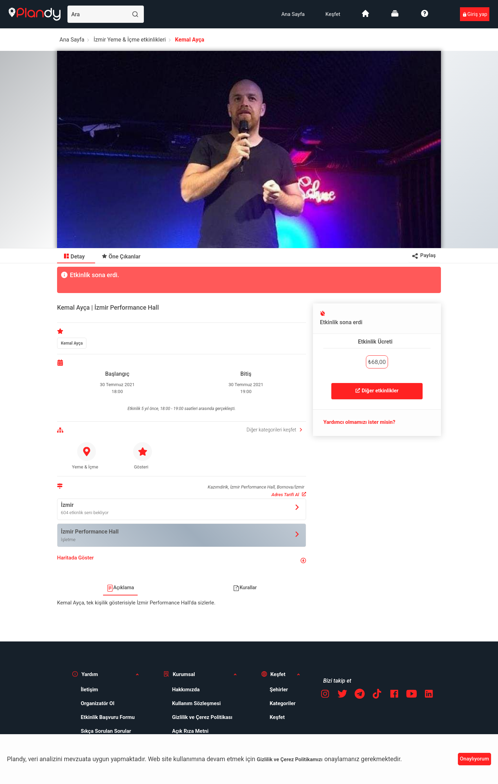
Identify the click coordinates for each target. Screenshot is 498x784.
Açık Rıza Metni (190, 731)
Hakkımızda (186, 689)
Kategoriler (283, 703)
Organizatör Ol (97, 703)
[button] (181, 560)
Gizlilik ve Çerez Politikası (202, 717)
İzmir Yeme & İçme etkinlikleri (130, 39)
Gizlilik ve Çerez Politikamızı (290, 759)
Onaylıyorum (474, 759)
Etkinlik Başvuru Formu (108, 717)
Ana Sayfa (293, 14)
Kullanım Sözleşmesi (196, 703)
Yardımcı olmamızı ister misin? (359, 422)
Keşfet (332, 14)
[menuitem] (293, 14)
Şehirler (279, 689)
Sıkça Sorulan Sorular (106, 731)
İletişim (89, 689)
